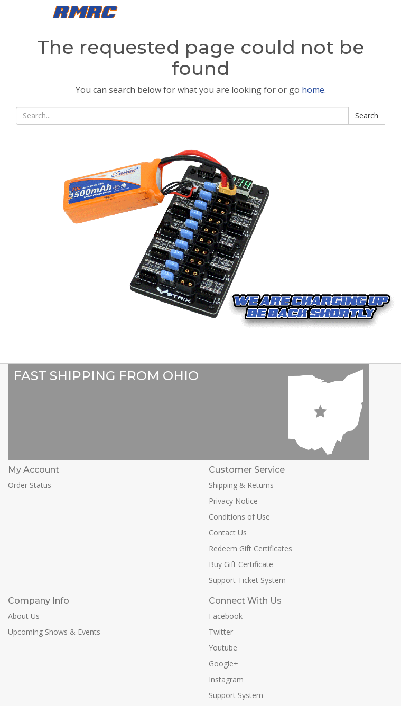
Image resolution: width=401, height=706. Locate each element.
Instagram (226, 679)
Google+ (223, 663)
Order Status (29, 485)
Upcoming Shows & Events (54, 632)
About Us (24, 616)
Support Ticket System (247, 580)
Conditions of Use (239, 517)
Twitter (221, 632)
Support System (236, 695)
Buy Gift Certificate (241, 564)
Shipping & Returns (241, 485)
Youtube (223, 648)
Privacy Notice (233, 501)
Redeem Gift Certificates (250, 548)
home (313, 90)
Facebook (226, 616)
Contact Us (228, 533)
